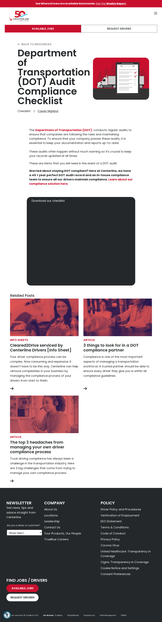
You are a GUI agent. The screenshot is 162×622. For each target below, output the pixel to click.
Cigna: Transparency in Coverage (125, 562)
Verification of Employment (120, 515)
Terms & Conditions (115, 527)
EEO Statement (111, 521)
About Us (50, 509)
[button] (7, 615)
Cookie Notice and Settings (120, 568)
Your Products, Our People (62, 533)
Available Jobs (43, 29)
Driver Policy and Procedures (121, 509)
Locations (51, 515)
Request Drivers (119, 29)
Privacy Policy (110, 539)
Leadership (52, 521)
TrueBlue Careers (56, 539)
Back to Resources (35, 44)
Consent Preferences (116, 574)
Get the (111, 3)
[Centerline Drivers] (19, 16)
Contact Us (52, 527)
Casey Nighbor (48, 111)
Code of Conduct (113, 533)
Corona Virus (110, 545)
